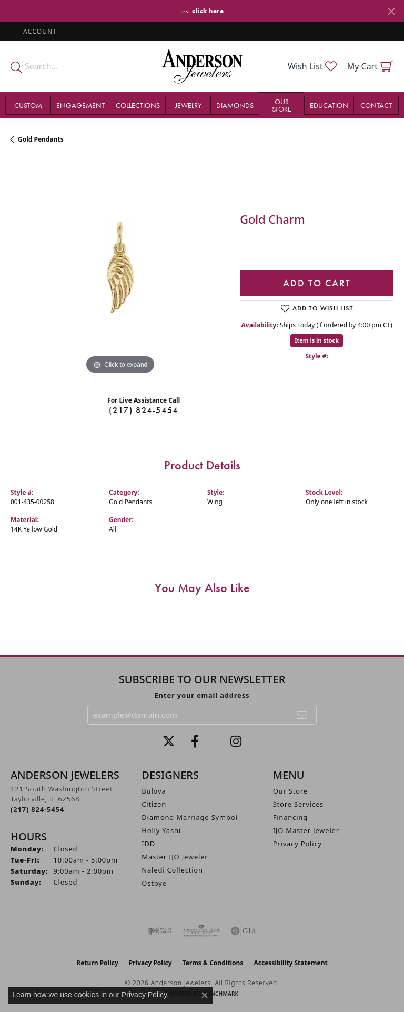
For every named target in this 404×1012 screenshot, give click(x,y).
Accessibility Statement (290, 962)
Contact (376, 105)
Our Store (281, 105)
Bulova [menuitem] (154, 791)
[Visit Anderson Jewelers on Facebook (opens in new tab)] (195, 741)
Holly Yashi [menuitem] (161, 830)
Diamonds (235, 105)
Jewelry (188, 105)
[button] (39, 31)
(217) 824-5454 (143, 410)
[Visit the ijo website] (159, 931)
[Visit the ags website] (201, 931)
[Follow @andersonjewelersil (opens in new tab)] (236, 741)
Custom (28, 105)
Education (329, 105)
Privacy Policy (297, 843)
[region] (120, 267)
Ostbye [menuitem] (154, 883)
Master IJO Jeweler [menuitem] (175, 856)
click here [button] (208, 10)
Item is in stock (317, 340)
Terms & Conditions (213, 962)
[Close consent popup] (204, 995)
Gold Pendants (41, 139)
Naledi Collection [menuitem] (172, 870)
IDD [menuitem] (148, 843)
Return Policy (97, 962)
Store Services (298, 804)
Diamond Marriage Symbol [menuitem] (189, 817)
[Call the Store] (37, 809)
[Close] (391, 11)
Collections (138, 105)
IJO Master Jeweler (306, 830)
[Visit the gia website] (243, 931)
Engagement (80, 105)
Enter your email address (202, 695)
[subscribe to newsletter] (302, 714)
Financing (290, 817)
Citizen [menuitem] (154, 804)
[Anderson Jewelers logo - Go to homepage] (202, 66)
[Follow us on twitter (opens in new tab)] (168, 741)
